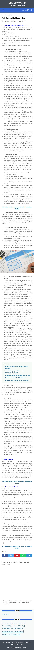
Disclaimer (20, 642)
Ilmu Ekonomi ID (17, 3)
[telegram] (29, 555)
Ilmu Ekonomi (18, 628)
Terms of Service (14, 644)
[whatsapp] (23, 555)
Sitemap (21, 644)
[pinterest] (17, 555)
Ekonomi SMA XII (7, 628)
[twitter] (11, 555)
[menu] (3, 10)
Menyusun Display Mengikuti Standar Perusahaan (16, 380)
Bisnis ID (22, 623)
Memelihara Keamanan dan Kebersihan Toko (15, 377)
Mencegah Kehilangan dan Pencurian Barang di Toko (17, 375)
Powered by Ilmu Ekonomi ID (20, 647)
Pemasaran (6, 634)
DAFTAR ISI (6, 614)
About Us (8, 642)
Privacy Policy (28, 642)
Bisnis (15, 623)
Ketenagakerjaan (7, 631)
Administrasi (6, 623)
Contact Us (14, 642)
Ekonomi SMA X (7, 625)
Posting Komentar (21, 21)
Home (3, 642)
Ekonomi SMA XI (19, 625)
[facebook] (5, 555)
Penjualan (16, 634)
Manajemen (18, 631)
